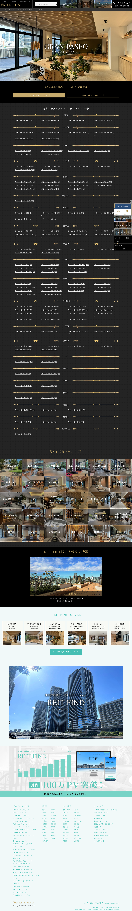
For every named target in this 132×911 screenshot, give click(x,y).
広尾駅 (65, 818)
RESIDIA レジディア (19, 812)
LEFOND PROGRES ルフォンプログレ (25, 830)
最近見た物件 (118, 212)
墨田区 (44, 824)
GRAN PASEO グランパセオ (22, 852)
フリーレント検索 (99, 815)
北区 (43, 830)
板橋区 (44, 835)
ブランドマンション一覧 (19, 9)
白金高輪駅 (66, 821)
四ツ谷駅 (76, 827)
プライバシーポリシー (101, 830)
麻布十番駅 (66, 810)
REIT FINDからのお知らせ (102, 835)
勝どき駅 (65, 827)
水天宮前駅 (66, 832)
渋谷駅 (76, 810)
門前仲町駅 (77, 815)
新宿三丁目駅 (78, 821)
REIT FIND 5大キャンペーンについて (105, 810)
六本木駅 (65, 812)
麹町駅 (76, 830)
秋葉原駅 (76, 841)
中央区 (53, 810)
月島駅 (65, 841)
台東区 (53, 821)
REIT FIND (7, 9)
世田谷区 (53, 824)
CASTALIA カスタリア (20, 832)
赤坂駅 (65, 815)
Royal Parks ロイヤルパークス (22, 861)
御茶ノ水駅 (77, 838)
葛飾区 (53, 838)
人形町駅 (65, 830)
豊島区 (53, 827)
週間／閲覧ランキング (101, 812)
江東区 (53, 812)
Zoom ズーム (17, 884)
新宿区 (44, 815)
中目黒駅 (76, 835)
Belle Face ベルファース (21, 889)
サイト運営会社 (99, 841)
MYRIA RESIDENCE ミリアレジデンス (25, 849)
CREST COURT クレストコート (23, 864)
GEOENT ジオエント (19, 892)
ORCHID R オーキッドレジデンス (23, 835)
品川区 (44, 818)
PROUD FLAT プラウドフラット (23, 821)
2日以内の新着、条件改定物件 (103, 824)
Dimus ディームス (19, 838)
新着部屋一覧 (98, 818)
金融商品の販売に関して (102, 832)
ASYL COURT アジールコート (22, 872)
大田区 (44, 827)
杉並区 (53, 832)
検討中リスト (98, 827)
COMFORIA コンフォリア (21, 815)
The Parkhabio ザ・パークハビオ (23, 818)
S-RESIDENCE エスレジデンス (22, 855)
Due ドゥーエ (17, 847)
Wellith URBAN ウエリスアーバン (23, 881)
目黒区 (53, 818)
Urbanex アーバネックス (21, 827)
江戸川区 (45, 841)
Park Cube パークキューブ (21, 824)
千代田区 (53, 815)
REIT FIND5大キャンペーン (65, 651)
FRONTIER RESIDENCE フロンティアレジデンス (26, 876)
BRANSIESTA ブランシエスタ (22, 869)
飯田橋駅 (76, 824)
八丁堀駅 (65, 838)
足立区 (44, 838)
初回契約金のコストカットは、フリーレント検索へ (65, 794)
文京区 (44, 821)
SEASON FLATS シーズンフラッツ (24, 844)
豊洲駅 (76, 818)
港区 (43, 810)
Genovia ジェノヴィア (20, 858)
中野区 (44, 832)
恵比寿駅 (76, 812)
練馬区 (53, 835)
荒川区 (53, 830)
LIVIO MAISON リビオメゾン (22, 886)
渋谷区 (44, 812)
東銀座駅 (65, 835)
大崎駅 (76, 832)
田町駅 (65, 824)
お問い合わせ (98, 838)
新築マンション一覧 (100, 821)
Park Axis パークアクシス (21, 810)
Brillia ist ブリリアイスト (21, 841)
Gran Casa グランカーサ (21, 867)
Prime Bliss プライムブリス (22, 895)
